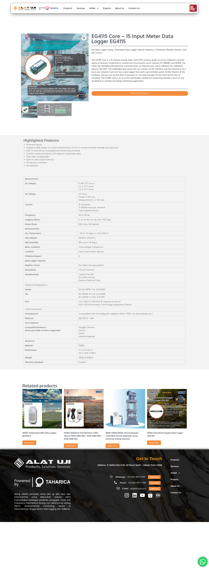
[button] (84, 38)
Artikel (94, 8)
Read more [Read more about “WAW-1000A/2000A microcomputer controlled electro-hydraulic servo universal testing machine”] (112, 446)
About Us (119, 8)
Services (81, 8)
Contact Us (134, 8)
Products (67, 8)
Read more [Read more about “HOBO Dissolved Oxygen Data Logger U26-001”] (154, 443)
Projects (107, 8)
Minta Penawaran (140, 93)
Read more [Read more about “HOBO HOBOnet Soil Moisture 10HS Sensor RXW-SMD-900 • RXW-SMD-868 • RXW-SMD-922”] (71, 446)
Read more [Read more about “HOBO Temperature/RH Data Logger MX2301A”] (29, 443)
